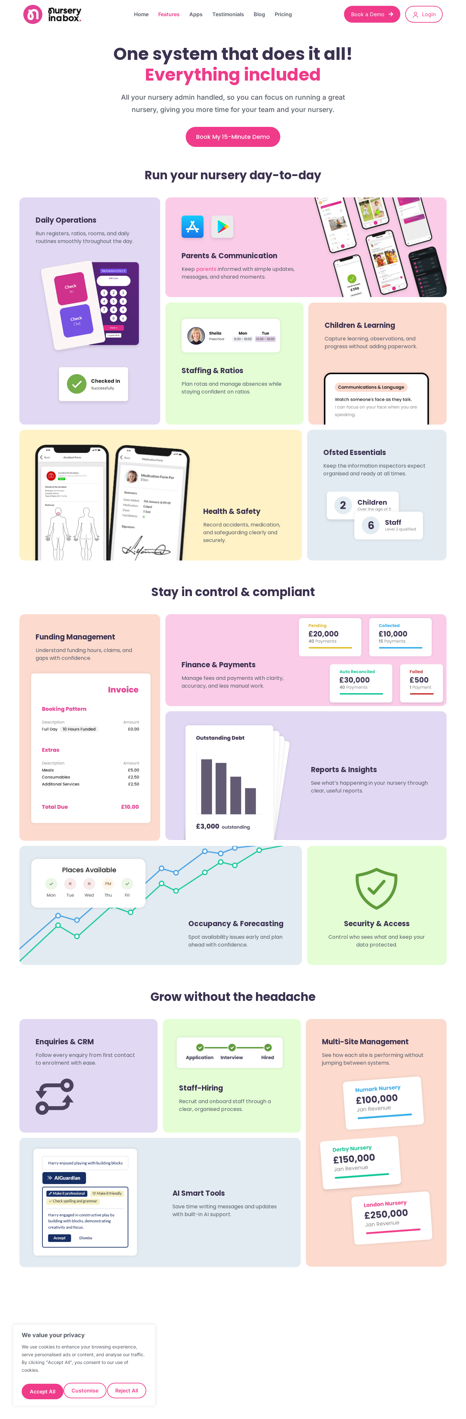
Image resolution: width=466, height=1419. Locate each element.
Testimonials (228, 14)
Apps (196, 14)
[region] (84, 1367)
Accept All (126, 1391)
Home (141, 14)
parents (206, 269)
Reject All (84, 1391)
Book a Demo (372, 14)
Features (169, 14)
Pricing (283, 14)
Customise (42, 1391)
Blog (259, 14)
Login (424, 14)
